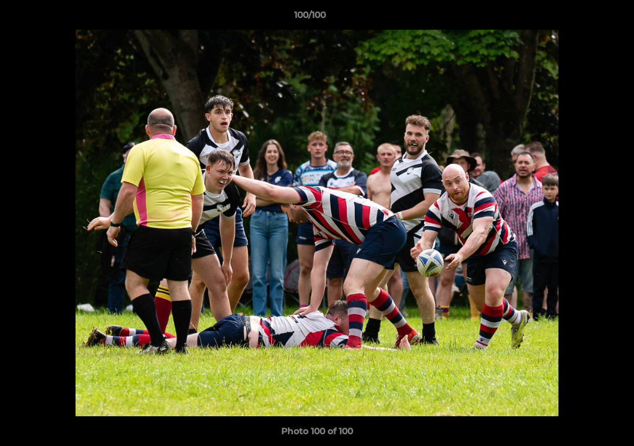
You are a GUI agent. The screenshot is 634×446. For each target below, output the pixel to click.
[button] (582, 18)
